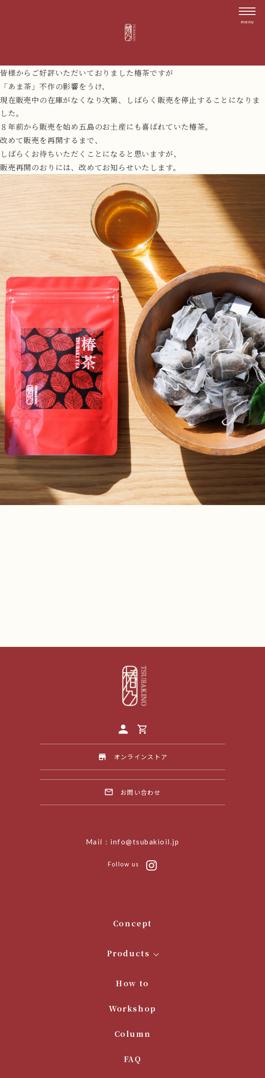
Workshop (132, 1008)
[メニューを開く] (247, 15)
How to (132, 983)
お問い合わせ (132, 792)
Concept (132, 923)
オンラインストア (132, 757)
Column (132, 1033)
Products (128, 953)
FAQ (133, 1059)
